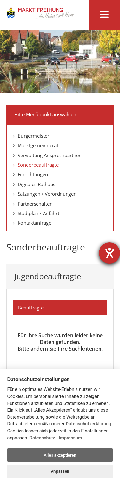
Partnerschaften (32, 203)
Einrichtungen (30, 174)
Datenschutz (42, 438)
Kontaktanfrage (32, 223)
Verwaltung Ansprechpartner (47, 155)
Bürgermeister (31, 136)
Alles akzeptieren (60, 455)
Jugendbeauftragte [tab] (60, 276)
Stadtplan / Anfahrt (36, 213)
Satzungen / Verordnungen (44, 194)
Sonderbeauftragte (36, 165)
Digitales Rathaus (34, 184)
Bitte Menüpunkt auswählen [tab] (60, 114)
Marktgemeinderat (35, 145)
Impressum (70, 438)
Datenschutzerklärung (88, 424)
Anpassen (60, 471)
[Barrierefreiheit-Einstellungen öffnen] (109, 253)
